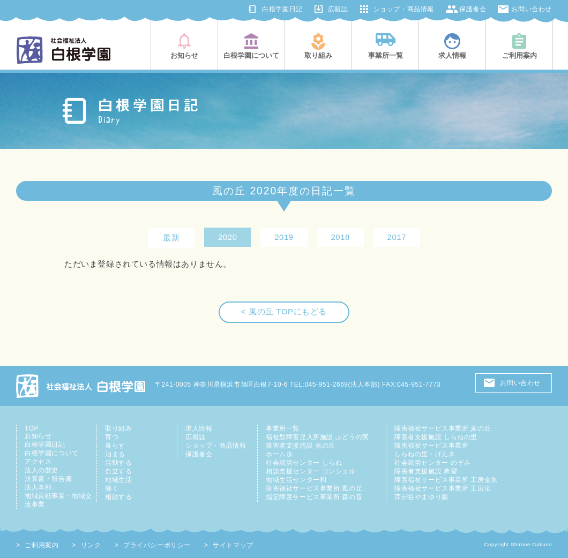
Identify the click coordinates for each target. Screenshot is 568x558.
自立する (118, 471)
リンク (91, 545)
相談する (118, 497)
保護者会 (472, 9)
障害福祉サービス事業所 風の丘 (314, 488)
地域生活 (118, 480)
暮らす (115, 445)
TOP (32, 428)
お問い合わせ (531, 9)
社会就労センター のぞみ (432, 462)
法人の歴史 (41, 470)
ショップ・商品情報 (403, 9)
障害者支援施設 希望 (425, 471)
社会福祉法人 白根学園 (81, 386)
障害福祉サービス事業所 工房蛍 (442, 488)
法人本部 (38, 487)
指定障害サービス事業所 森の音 (314, 497)
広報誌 (338, 9)
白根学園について (52, 453)
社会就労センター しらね (304, 462)
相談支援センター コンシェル (311, 471)
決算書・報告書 (48, 478)
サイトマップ (233, 545)
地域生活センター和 (296, 480)
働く (111, 488)
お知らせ (38, 436)
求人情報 (198, 428)
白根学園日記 (282, 9)
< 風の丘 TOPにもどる (284, 311)
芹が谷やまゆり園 (421, 497)
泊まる (115, 454)
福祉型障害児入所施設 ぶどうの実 (317, 437)
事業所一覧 (283, 428)
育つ (111, 437)
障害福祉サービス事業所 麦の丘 (442, 428)
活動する (118, 462)
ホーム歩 (279, 454)
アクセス (38, 461)
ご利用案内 (41, 545)
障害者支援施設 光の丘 (300, 445)
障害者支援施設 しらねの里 (435, 437)
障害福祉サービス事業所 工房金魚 (446, 480)
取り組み (118, 428)
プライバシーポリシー (157, 545)
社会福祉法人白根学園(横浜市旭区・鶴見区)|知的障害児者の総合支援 (63, 50)
